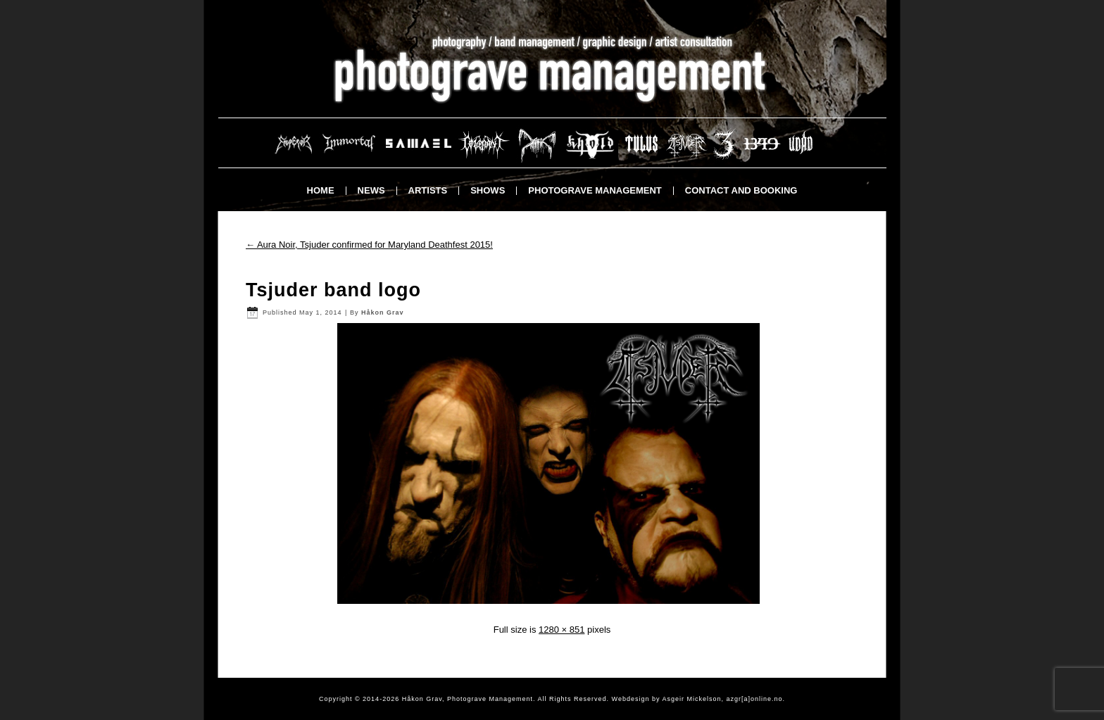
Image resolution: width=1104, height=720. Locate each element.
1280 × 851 (561, 629)
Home (320, 190)
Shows (487, 190)
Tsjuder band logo (333, 290)
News (371, 190)
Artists (428, 190)
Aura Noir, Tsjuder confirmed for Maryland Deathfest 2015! (369, 244)
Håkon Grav (382, 312)
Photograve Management (594, 190)
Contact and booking (741, 190)
